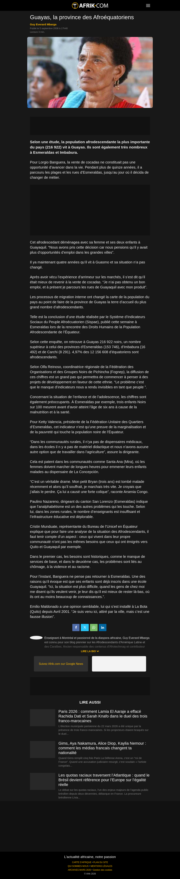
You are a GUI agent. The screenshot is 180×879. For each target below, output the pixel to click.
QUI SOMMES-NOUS (78, 866)
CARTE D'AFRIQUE (81, 862)
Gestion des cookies (102, 870)
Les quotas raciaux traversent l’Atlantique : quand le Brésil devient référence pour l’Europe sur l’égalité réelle (104, 780)
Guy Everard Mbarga (43, 24)
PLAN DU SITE (100, 862)
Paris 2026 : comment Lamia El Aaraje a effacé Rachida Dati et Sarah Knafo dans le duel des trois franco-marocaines (102, 716)
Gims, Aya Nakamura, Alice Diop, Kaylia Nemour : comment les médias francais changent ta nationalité (102, 748)
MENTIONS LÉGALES (101, 866)
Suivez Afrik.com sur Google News (61, 663)
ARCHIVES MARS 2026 (79, 870)
